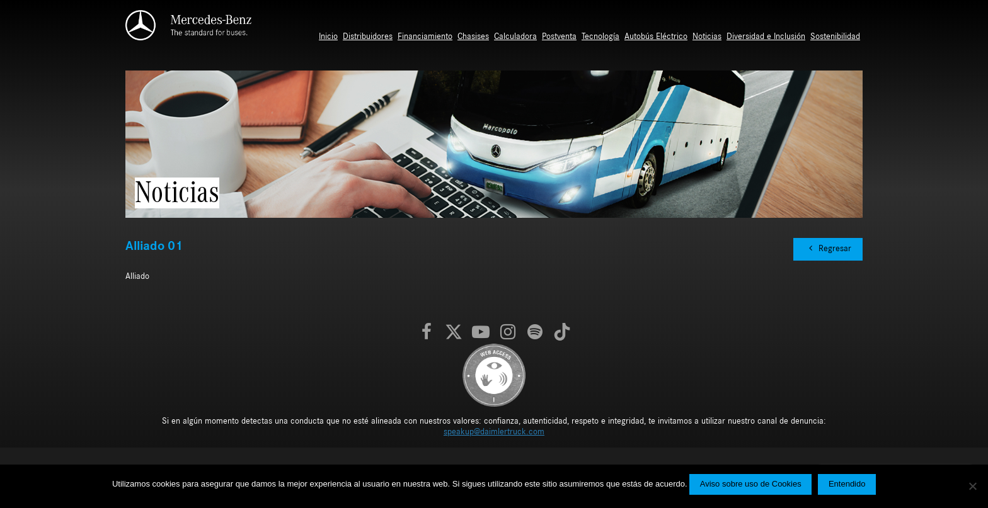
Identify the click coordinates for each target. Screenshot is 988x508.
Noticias (706, 36)
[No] (972, 486)
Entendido (847, 483)
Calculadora (515, 36)
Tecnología (600, 36)
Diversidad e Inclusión (766, 36)
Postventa (559, 36)
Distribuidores (368, 36)
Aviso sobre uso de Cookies (750, 483)
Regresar (828, 248)
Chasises (473, 36)
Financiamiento (425, 36)
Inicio (328, 36)
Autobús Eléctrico (655, 36)
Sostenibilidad (835, 36)
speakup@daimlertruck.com (494, 431)
